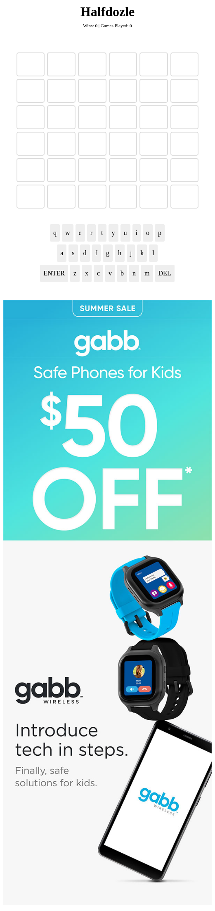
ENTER (54, 273)
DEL (164, 273)
